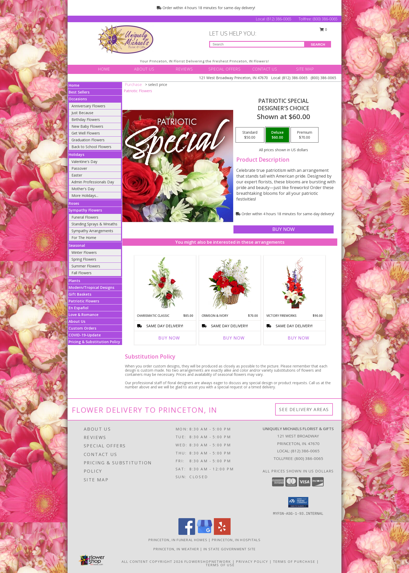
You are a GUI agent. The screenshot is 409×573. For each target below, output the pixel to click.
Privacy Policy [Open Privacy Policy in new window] (252, 561)
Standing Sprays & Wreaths (94, 223)
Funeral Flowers (84, 217)
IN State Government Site (229, 549)
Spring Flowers (83, 259)
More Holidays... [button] (84, 195)
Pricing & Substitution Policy (94, 341)
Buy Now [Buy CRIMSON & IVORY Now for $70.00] (234, 338)
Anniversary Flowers (88, 105)
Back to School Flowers (91, 146)
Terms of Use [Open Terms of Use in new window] (220, 565)
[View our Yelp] (222, 533)
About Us (77, 321)
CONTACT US (264, 69)
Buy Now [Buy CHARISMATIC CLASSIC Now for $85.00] (169, 338)
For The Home (83, 237)
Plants (74, 280)
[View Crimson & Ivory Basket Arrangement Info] (230, 283)
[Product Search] (257, 44)
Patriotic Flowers (84, 301)
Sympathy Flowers (85, 210)
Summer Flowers (85, 266)
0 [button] (323, 29)
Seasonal (77, 245)
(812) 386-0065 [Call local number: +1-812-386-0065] (305, 450)
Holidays (76, 154)
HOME (104, 69)
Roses (74, 203)
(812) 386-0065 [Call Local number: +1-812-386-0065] (279, 18)
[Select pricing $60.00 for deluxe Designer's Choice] (277, 135)
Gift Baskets (80, 294)
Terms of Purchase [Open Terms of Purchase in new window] (294, 561)
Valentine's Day (84, 161)
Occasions (78, 98)
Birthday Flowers (85, 119)
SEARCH (318, 44)
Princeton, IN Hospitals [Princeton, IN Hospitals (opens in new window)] (236, 539)
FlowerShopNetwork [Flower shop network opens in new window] (207, 561)
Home (74, 85)
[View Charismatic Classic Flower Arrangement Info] (165, 283)
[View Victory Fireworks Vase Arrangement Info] (294, 283)
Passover (79, 168)
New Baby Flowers (87, 126)
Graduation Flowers (88, 139)
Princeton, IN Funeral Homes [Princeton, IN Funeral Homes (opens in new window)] (177, 539)
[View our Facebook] (186, 533)
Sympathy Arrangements (92, 230)
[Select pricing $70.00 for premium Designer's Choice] (304, 135)
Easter (76, 175)
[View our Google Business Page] (204, 533)
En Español (78, 307)
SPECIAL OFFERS (224, 69)
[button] (298, 502)
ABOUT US (144, 69)
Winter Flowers (84, 252)
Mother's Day (82, 188)
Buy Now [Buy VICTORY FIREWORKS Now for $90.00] (298, 338)
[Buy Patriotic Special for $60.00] (283, 229)
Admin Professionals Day (92, 181)
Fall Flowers (81, 272)
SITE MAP (305, 69)
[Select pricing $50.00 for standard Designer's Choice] (250, 135)
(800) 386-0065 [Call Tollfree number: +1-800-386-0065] (325, 18)
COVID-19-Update (85, 334)
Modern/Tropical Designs (91, 287)
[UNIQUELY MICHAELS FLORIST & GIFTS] (126, 39)
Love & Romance (83, 314)
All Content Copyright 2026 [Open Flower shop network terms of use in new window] (152, 561)
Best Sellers (79, 92)
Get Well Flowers (85, 133)
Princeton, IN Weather (176, 549)
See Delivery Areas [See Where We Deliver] (304, 409)
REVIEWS (184, 69)
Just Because (82, 112)
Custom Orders (82, 328)
